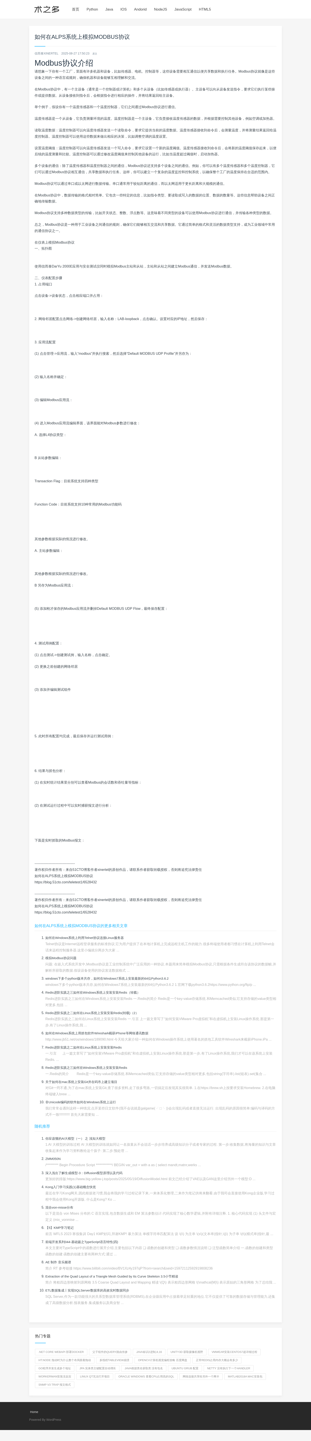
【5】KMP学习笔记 (60, 1227)
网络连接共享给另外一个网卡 (201, 1376)
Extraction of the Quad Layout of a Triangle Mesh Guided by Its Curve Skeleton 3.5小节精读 (115, 1276)
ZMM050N (53, 1159)
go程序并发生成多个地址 (54, 1368)
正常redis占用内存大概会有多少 (217, 1360)
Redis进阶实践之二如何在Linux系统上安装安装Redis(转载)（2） (95, 1013)
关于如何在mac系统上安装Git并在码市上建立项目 (83, 1082)
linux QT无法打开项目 (95, 1376)
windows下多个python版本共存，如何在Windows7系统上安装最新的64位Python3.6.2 (110, 978)
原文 (95, 53)
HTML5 (205, 9)
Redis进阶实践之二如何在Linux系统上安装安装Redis (86, 1047)
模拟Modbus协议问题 (61, 958)
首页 (75, 9)
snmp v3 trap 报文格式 (54, 1384)
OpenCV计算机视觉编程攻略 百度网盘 (162, 1360)
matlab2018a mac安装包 (245, 1376)
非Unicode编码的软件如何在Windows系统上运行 (83, 1102)
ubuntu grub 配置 (184, 1368)
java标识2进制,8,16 (149, 1352)
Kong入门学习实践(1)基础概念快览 (72, 1187)
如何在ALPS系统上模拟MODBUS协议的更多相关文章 (81, 926)
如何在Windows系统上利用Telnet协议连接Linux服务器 (87, 938)
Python (92, 9)
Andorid (140, 9)
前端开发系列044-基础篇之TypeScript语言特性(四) (84, 1242)
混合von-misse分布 (60, 1207)
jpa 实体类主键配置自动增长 (97, 1368)
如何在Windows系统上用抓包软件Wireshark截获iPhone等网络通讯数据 (100, 1033)
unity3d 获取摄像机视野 (187, 1352)
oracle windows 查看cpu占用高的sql (146, 1376)
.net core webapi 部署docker (61, 1352)
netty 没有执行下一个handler (228, 1368)
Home (33, 1412)
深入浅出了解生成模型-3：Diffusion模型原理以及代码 (86, 1173)
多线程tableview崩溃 (114, 1360)
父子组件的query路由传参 (110, 1352)
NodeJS (160, 9)
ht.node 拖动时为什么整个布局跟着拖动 (64, 1360)
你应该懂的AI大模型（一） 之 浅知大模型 (77, 1138)
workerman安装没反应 (54, 1376)
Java (109, 9)
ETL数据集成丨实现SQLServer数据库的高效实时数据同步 (89, 1290)
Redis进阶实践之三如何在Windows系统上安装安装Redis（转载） (95, 992)
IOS (124, 9)
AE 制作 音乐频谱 (59, 1262)
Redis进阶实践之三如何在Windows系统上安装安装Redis (88, 1067)
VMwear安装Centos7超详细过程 (234, 1352)
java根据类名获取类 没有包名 (144, 1368)
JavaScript (183, 9)
